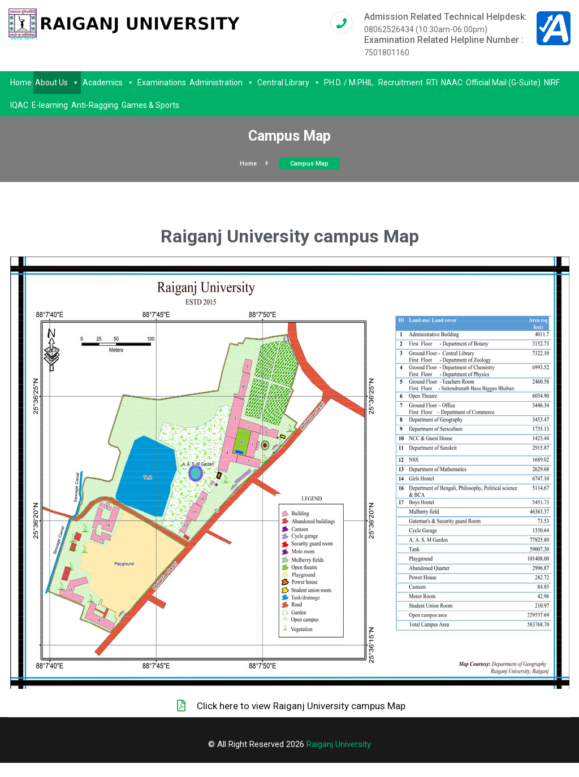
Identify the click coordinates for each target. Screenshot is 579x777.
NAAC (452, 82)
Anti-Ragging (94, 105)
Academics (108, 82)
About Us (57, 82)
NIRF (552, 82)
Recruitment (400, 82)
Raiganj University (338, 744)
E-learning (50, 105)
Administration (221, 82)
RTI (432, 82)
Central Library (289, 82)
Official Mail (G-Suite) (503, 82)
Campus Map (309, 163)
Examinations (161, 82)
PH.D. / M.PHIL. (349, 82)
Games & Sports (150, 105)
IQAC (19, 105)
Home (21, 82)
